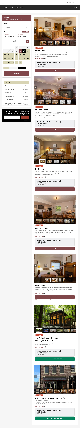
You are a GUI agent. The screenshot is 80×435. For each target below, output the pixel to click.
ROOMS (6, 7)
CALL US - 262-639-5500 (55, 359)
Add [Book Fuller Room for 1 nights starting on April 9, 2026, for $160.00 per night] (55, 70)
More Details (41, 59)
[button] (16, 27)
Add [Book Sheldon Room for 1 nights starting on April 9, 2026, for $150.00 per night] (55, 130)
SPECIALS (11, 7)
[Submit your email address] (25, 117)
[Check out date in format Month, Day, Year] (22, 35)
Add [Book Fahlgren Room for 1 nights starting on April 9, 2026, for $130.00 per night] (55, 248)
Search (16, 73)
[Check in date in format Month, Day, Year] (10, 35)
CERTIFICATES (23, 7)
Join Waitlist (54, 297)
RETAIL (17, 7)
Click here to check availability (43, 300)
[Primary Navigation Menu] (3, 2)
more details (27, 120)
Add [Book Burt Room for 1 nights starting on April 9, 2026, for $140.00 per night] (55, 189)
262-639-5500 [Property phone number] (73, 3)
